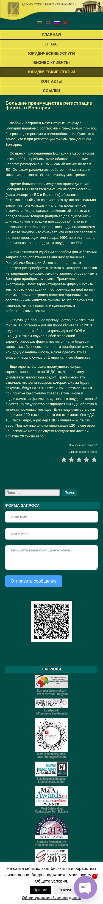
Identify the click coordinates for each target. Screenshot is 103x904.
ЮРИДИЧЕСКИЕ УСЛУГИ (51, 53)
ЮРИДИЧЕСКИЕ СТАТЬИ (51, 72)
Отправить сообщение (34, 581)
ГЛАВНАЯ (51, 35)
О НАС (51, 44)
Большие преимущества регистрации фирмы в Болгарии (49, 105)
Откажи (64, 890)
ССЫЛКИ (51, 90)
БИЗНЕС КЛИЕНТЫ (51, 62)
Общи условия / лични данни (51, 897)
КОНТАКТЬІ (51, 81)
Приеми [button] (41, 890)
